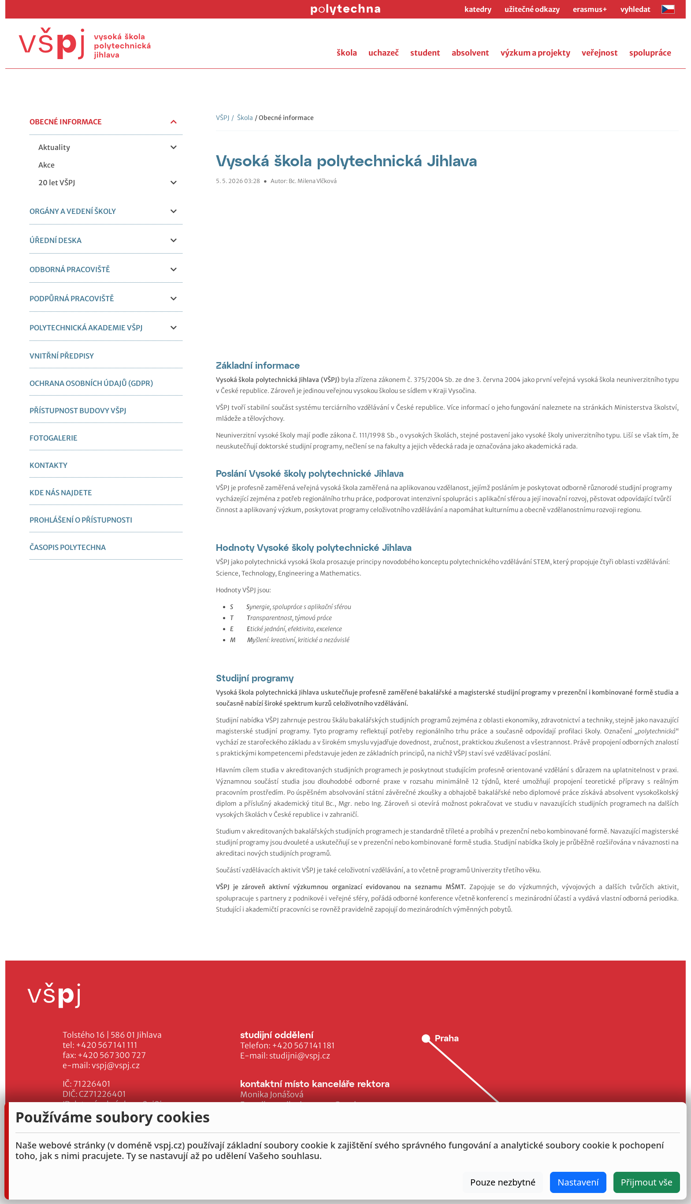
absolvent (470, 53)
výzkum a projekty (535, 53)
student (425, 53)
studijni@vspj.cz (299, 1056)
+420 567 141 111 (106, 1045)
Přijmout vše (646, 1182)
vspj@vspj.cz (116, 1065)
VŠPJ (223, 118)
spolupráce (650, 53)
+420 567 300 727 (112, 1055)
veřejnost (600, 53)
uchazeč (383, 53)
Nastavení (577, 1182)
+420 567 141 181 (303, 1046)
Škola (242, 118)
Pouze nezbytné (502, 1182)
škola (347, 53)
